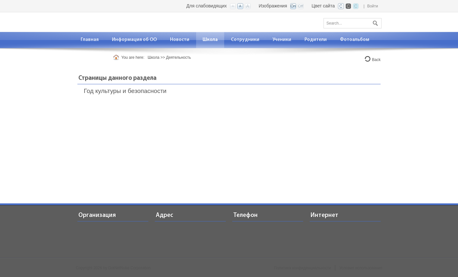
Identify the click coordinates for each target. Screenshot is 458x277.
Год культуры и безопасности (125, 90)
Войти (372, 6)
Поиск (374, 21)
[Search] (353, 23)
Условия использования (360, 268)
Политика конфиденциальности (302, 268)
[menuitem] (134, 40)
